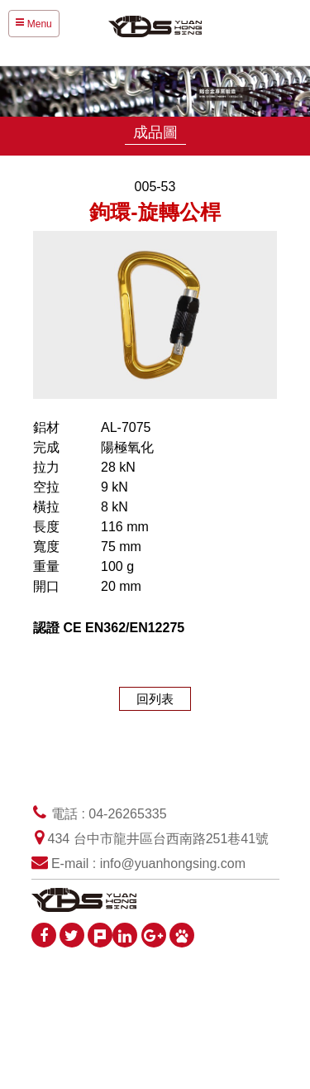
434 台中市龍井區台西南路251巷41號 (158, 839)
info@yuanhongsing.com (173, 863)
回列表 (155, 699)
